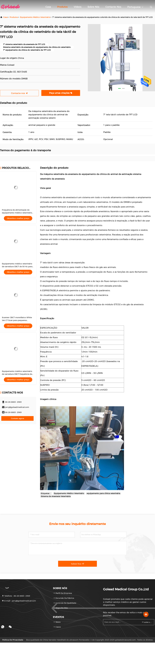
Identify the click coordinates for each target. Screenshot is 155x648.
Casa (48, 6)
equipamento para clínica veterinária (103, 493)
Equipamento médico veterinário (35, 17)
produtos (14, 17)
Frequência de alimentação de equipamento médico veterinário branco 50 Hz (17, 213)
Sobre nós (93, 6)
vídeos (77, 6)
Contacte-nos (113, 6)
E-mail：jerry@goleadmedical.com (19, 601)
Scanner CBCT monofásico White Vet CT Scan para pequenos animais (17, 320)
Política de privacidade (12, 640)
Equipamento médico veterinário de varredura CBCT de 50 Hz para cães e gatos (17, 267)
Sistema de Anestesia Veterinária (56, 496)
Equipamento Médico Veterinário (69, 493)
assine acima (147, 622)
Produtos (62, 6)
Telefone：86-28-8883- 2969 (16, 596)
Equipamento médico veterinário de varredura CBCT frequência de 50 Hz (17, 374)
